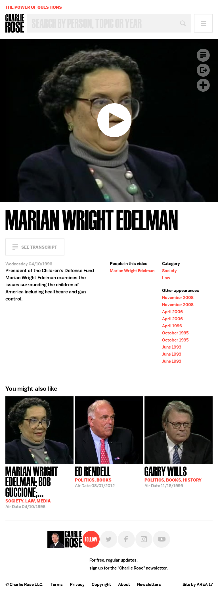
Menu (203, 23)
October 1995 (175, 333)
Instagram (143, 539)
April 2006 (172, 312)
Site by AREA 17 (198, 584)
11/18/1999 (173, 476)
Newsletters (149, 584)
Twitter (108, 539)
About (124, 584)
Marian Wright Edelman (132, 271)
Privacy (77, 584)
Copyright (101, 584)
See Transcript (39, 247)
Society (169, 271)
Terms (57, 584)
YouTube (161, 539)
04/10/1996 (39, 487)
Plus (203, 85)
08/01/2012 (95, 476)
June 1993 (171, 347)
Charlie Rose (14, 23)
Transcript (203, 55)
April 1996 (172, 326)
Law (166, 278)
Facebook (126, 539)
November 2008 (178, 297)
